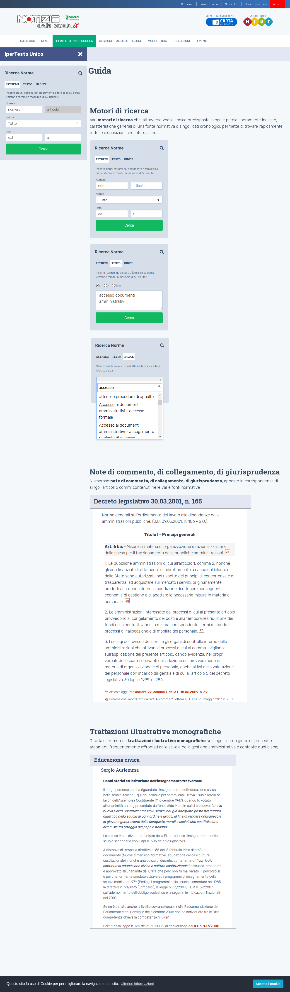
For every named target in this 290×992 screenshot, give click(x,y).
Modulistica (157, 41)
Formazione (182, 41)
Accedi (277, 4)
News (45, 41)
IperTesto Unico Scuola (74, 41)
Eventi (202, 41)
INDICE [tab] (41, 84)
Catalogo (27, 41)
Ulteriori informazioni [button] (137, 984)
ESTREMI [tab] (12, 84)
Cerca (43, 149)
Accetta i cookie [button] (268, 984)
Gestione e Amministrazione (120, 41)
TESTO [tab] (27, 84)
